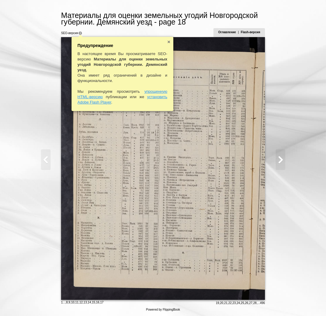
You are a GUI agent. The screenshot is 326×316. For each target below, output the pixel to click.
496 (262, 303)
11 (76, 302)
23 (234, 303)
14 (89, 302)
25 (242, 303)
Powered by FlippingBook (163, 309)
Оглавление (227, 32)
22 (230, 303)
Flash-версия (250, 32)
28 (255, 303)
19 (217, 303)
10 (72, 302)
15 (93, 302)
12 (81, 302)
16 (97, 302)
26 (246, 303)
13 (85, 302)
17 (102, 302)
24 (238, 303)
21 (226, 303)
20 (221, 303)
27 (250, 303)
